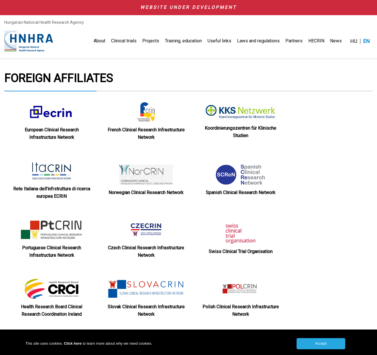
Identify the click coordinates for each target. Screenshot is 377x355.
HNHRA (28, 41)
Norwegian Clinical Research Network (145, 192)
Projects (150, 41)
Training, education (183, 41)
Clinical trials (124, 41)
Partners (294, 41)
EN (366, 41)
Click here (73, 345)
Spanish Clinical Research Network (240, 192)
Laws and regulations (258, 41)
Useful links (219, 41)
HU (353, 41)
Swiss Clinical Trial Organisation (241, 251)
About (99, 41)
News (336, 41)
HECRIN (316, 41)
